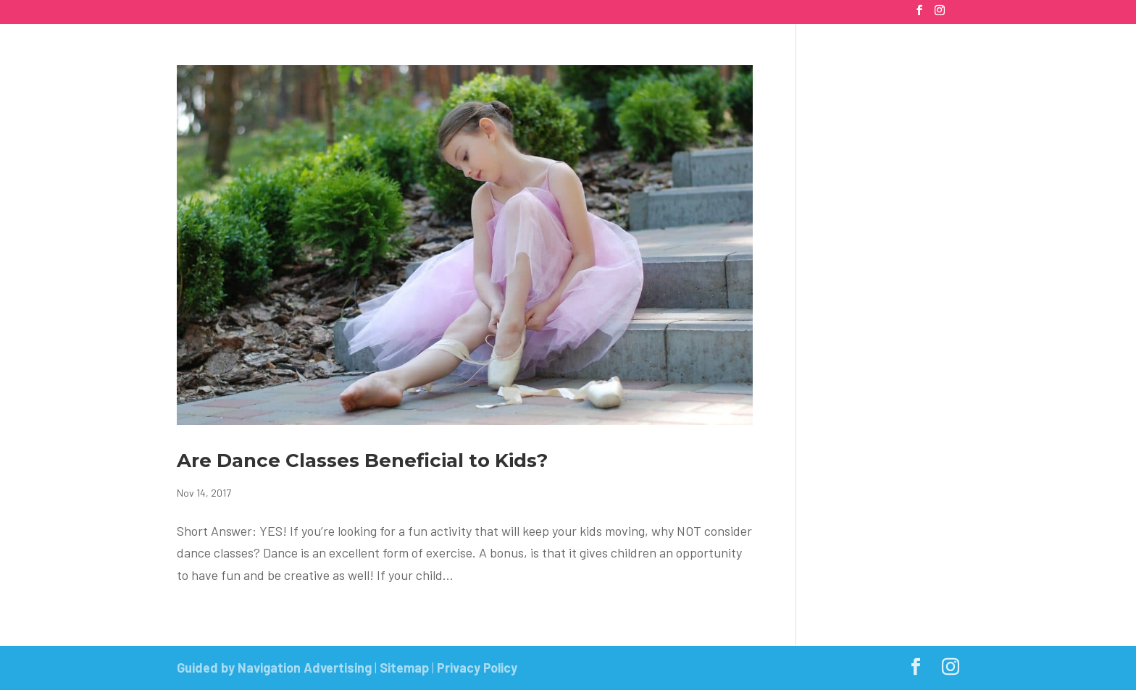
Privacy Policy (477, 668)
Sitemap (404, 668)
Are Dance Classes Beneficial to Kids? (362, 460)
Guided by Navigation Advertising (274, 668)
